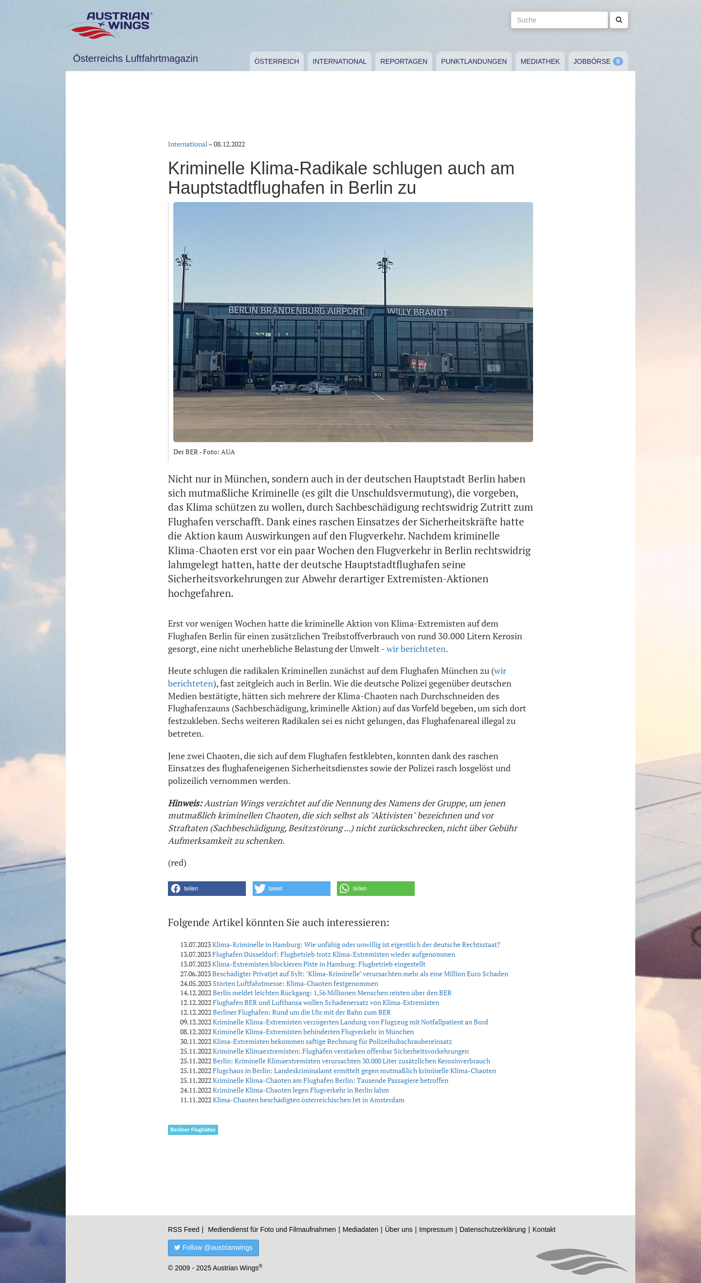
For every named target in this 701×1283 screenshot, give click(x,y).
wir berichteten (416, 648)
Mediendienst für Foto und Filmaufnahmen (272, 1229)
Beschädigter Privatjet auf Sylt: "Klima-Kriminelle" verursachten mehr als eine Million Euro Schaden (360, 973)
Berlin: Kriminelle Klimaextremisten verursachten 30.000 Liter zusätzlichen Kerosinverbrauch (351, 1060)
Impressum (436, 1229)
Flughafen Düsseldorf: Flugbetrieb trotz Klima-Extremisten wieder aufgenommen (333, 954)
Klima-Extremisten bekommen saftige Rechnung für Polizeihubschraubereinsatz (332, 1041)
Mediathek (540, 61)
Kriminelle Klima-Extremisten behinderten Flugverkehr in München (313, 1031)
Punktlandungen (474, 61)
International (340, 61)
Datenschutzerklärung (493, 1229)
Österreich (277, 61)
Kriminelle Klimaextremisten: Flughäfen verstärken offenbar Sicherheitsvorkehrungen (341, 1051)
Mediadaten (360, 1229)
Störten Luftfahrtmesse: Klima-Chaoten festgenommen (295, 983)
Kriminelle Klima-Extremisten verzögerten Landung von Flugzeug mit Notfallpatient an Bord (350, 1021)
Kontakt (544, 1229)
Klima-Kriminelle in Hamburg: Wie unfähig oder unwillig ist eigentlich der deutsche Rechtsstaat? (356, 944)
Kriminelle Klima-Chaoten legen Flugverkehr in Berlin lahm (301, 1090)
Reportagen (403, 61)
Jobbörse (591, 61)
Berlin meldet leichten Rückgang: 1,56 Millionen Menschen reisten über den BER (332, 992)
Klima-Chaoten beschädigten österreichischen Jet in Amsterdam (309, 1099)
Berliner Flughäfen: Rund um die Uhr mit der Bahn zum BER (302, 1012)
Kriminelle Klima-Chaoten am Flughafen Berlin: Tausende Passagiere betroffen (330, 1080)
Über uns (399, 1229)
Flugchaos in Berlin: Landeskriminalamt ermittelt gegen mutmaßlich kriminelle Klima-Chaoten (354, 1070)
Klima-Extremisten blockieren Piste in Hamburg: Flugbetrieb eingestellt (318, 963)
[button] (207, 888)
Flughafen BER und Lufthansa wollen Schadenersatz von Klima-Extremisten (326, 1002)
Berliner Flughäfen (193, 1130)
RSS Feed (184, 1229)
